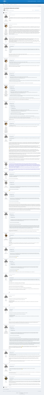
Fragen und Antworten (11, 10)
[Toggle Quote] (9, 46)
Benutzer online (15, 4)
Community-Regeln (7, 4)
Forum (3, 4)
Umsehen (4, 3)
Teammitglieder (11, 4)
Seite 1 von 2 (10, 12)
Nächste (6, 12)
